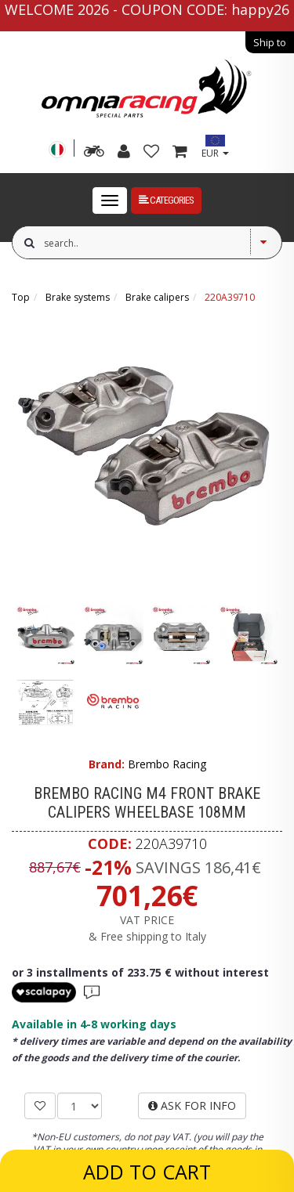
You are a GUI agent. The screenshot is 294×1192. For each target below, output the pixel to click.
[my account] (124, 153)
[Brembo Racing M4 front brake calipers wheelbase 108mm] (147, 447)
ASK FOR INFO (192, 1105)
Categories (166, 200)
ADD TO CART (147, 1171)
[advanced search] (94, 153)
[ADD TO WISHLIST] (40, 1106)
